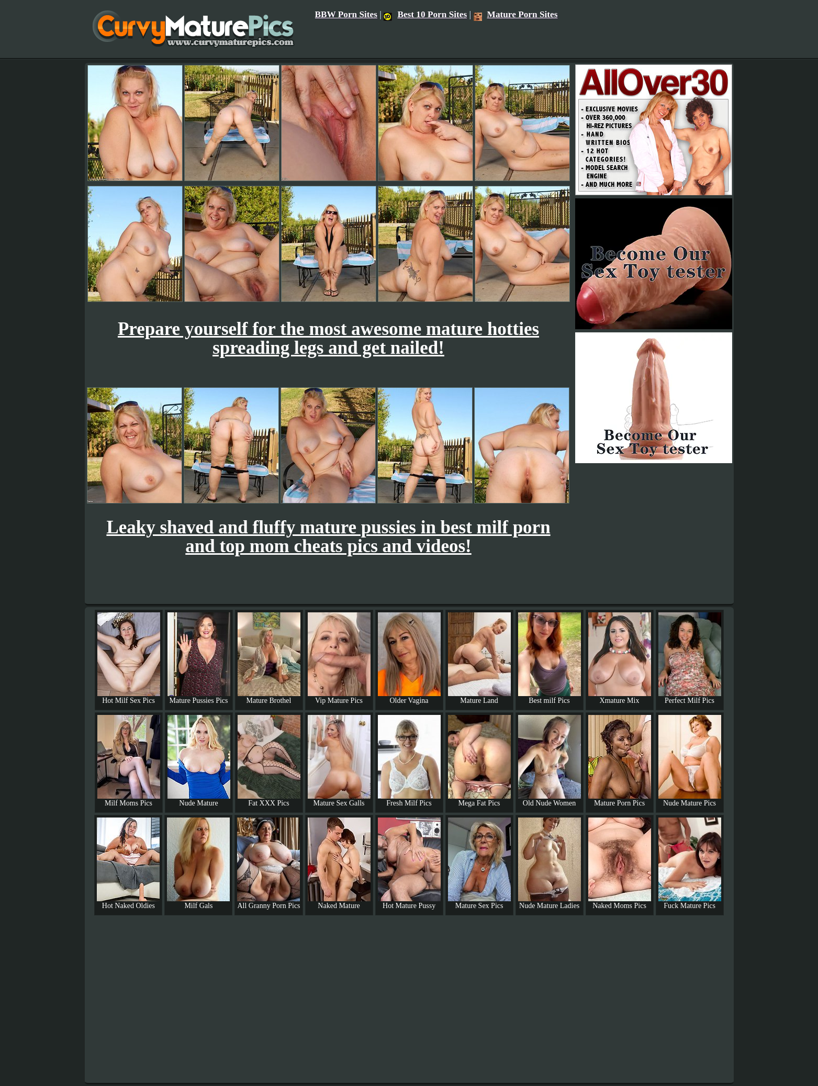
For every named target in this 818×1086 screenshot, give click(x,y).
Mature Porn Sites (516, 14)
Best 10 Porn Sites (425, 14)
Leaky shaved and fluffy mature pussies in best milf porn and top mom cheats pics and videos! (328, 536)
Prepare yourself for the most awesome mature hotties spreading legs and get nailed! (328, 338)
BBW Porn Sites (346, 14)
